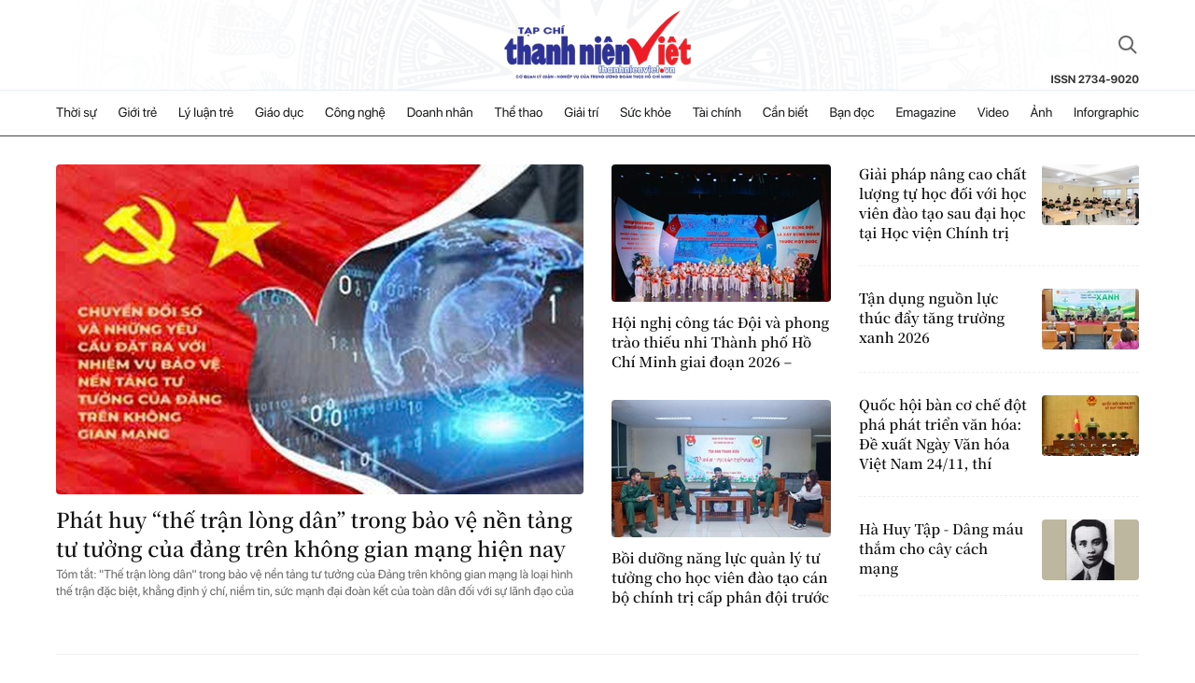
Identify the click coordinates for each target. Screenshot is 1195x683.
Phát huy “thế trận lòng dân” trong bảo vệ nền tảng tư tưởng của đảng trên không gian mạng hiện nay (314, 534)
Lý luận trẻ (205, 113)
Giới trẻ (138, 113)
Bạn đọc (851, 113)
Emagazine (925, 113)
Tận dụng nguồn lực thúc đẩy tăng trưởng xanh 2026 (932, 318)
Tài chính (717, 113)
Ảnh (1041, 113)
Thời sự (76, 113)
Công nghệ (355, 113)
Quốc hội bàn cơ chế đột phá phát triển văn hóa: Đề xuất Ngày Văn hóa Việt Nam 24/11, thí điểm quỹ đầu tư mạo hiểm (943, 434)
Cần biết (785, 113)
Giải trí (581, 113)
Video (993, 113)
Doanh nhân (440, 113)
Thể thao (519, 113)
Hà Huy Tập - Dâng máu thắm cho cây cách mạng (941, 548)
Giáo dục (279, 113)
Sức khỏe (645, 113)
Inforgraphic (1106, 113)
